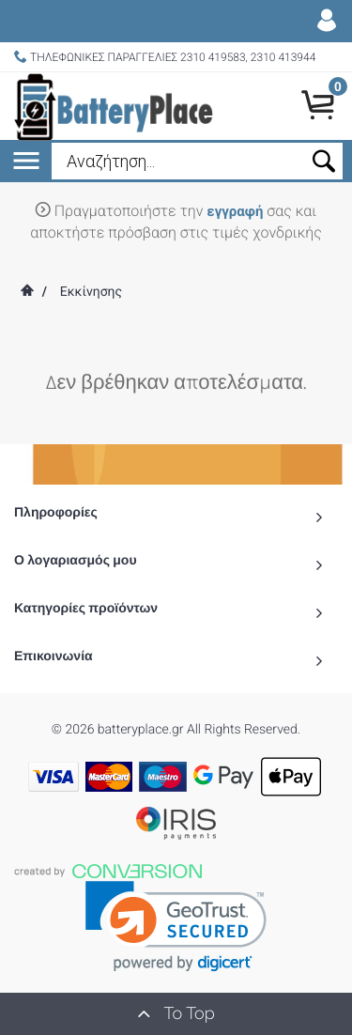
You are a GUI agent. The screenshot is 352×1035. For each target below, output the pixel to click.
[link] (176, 926)
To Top (175, 1013)
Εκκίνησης (91, 292)
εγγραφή (235, 211)
